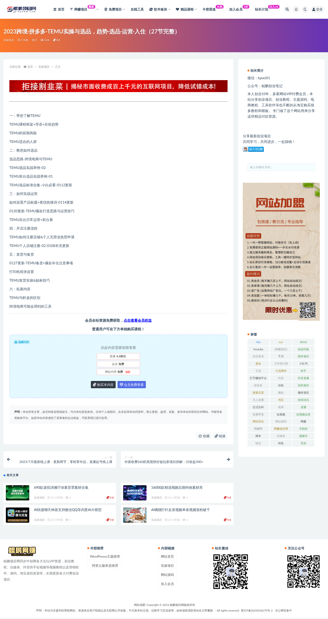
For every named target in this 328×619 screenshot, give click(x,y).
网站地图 (139, 606)
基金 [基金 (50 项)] (258, 363)
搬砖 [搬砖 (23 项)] (281, 392)
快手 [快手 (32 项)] (303, 371)
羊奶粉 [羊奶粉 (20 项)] (303, 428)
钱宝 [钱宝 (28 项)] (258, 443)
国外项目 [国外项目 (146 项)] (303, 356)
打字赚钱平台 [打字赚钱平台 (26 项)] (258, 378)
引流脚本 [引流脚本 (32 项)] (281, 371)
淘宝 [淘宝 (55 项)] (281, 400)
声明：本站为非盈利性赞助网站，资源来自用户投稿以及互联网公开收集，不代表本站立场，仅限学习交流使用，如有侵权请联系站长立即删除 (124, 611)
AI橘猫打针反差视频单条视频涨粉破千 (180, 510)
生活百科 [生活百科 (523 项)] (258, 407)
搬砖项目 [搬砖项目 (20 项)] (303, 392)
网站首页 (167, 557)
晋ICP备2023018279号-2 (257, 611)
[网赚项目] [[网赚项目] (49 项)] (280, 349)
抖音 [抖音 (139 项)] (281, 378)
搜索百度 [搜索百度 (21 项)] (258, 392)
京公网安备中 (283, 611)
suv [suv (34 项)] (281, 342)
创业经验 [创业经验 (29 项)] (303, 349)
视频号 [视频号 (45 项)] (303, 436)
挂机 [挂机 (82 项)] (281, 385)
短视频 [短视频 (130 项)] (281, 414)
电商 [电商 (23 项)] (281, 407)
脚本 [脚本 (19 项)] (258, 436)
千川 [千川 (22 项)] (281, 356)
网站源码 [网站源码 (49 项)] (281, 421)
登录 (317, 9)
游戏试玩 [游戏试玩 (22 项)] (303, 400)
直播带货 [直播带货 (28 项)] (258, 414)
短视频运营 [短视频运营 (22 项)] (303, 414)
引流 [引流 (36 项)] (258, 371)
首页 (30, 66)
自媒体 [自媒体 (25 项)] (281, 436)
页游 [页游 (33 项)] (303, 443)
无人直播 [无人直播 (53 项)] (258, 400)
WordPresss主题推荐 (105, 557)
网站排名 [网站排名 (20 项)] (258, 421)
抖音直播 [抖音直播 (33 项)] (303, 378)
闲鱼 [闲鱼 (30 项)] (281, 443)
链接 (220, 436)
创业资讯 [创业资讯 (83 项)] (258, 356)
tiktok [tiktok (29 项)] (303, 342)
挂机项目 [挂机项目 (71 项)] (303, 385)
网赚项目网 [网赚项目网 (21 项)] (281, 428)
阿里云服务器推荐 (105, 566)
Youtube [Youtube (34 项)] (258, 349)
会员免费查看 (132, 385)
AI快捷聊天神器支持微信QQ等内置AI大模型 (68, 510)
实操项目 (9, 39)
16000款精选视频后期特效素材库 (177, 488)
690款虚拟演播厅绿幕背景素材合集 (61, 488)
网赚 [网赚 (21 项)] (303, 421)
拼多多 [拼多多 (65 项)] (258, 385)
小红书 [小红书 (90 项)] (303, 363)
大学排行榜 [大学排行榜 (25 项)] (281, 363)
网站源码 (167, 576)
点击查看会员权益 (138, 320)
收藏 (204, 436)
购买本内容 (103, 385)
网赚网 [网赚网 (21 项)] (258, 428)
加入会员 (167, 585)
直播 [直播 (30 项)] (303, 407)
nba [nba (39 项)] (258, 342)
